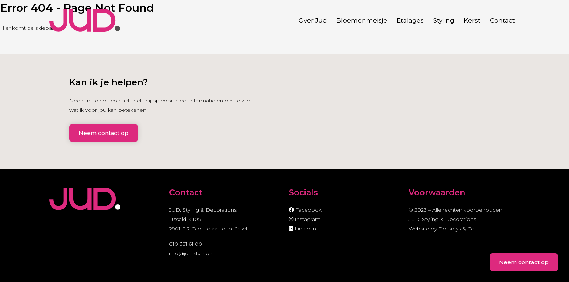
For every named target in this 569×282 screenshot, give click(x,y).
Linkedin (302, 228)
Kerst (472, 20)
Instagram (304, 219)
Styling (443, 20)
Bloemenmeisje (361, 20)
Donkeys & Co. (457, 228)
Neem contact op (103, 133)
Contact (502, 20)
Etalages (410, 20)
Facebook (305, 210)
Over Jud (313, 20)
